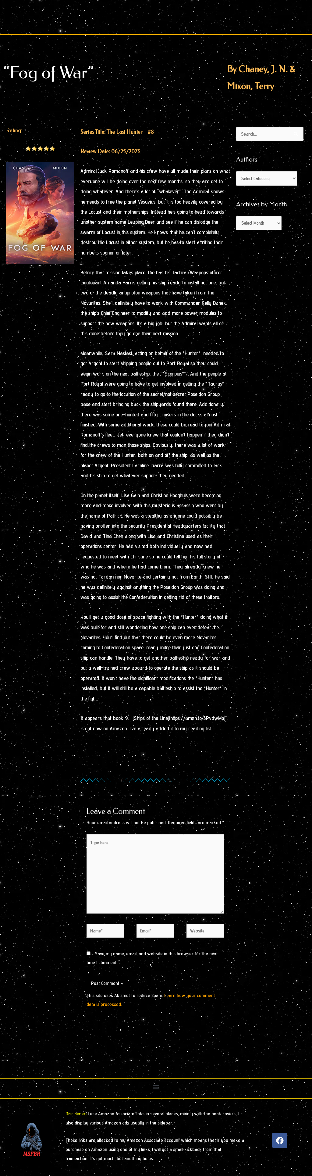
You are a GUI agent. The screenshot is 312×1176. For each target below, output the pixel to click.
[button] (156, 1088)
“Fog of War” (48, 73)
